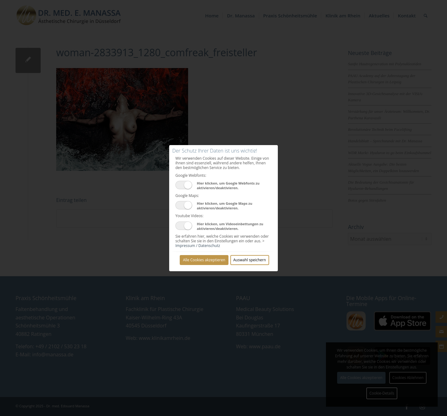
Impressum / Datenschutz (197, 245)
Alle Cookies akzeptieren (204, 260)
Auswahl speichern (249, 260)
